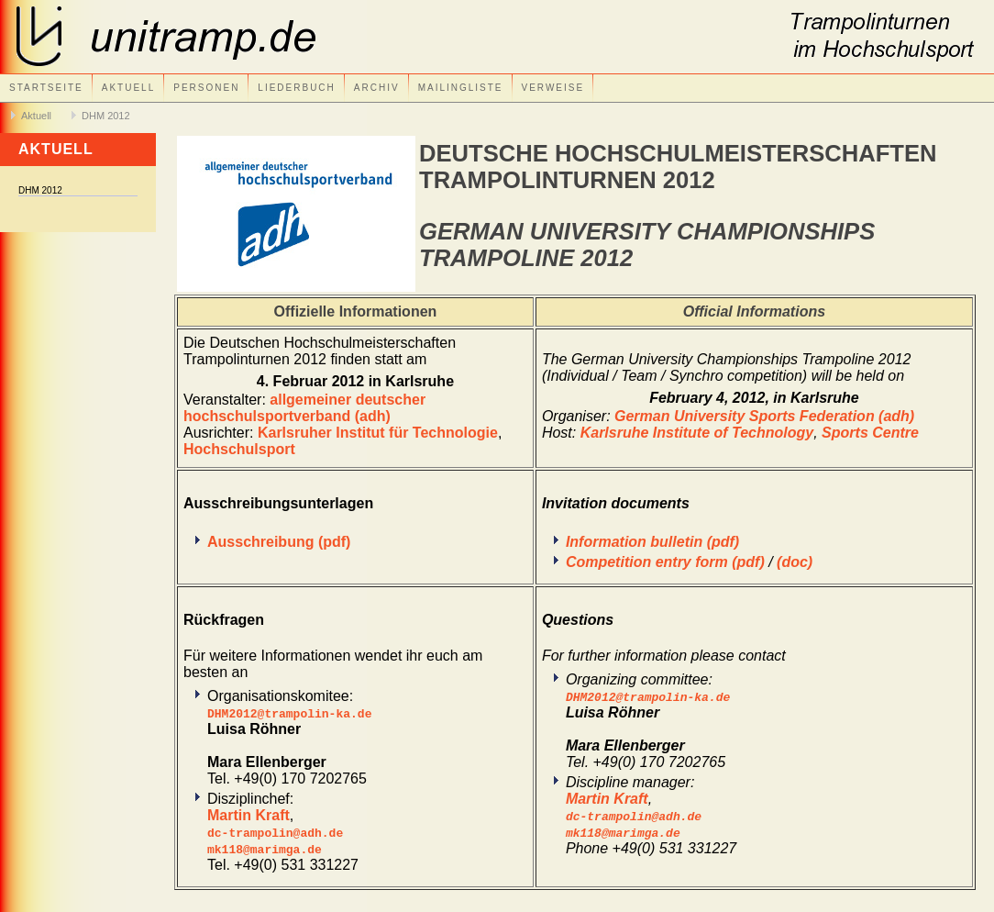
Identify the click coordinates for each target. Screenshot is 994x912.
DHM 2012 (106, 115)
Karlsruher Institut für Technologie (378, 432)
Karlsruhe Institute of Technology (697, 432)
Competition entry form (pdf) (665, 562)
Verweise (553, 88)
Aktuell (128, 88)
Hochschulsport (239, 449)
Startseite (46, 88)
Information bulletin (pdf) (652, 542)
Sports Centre (870, 432)
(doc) (794, 562)
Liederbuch (296, 88)
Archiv (377, 88)
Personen (206, 88)
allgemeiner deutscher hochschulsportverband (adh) (304, 408)
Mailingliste (460, 88)
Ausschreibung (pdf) (278, 542)
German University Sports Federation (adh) (764, 416)
